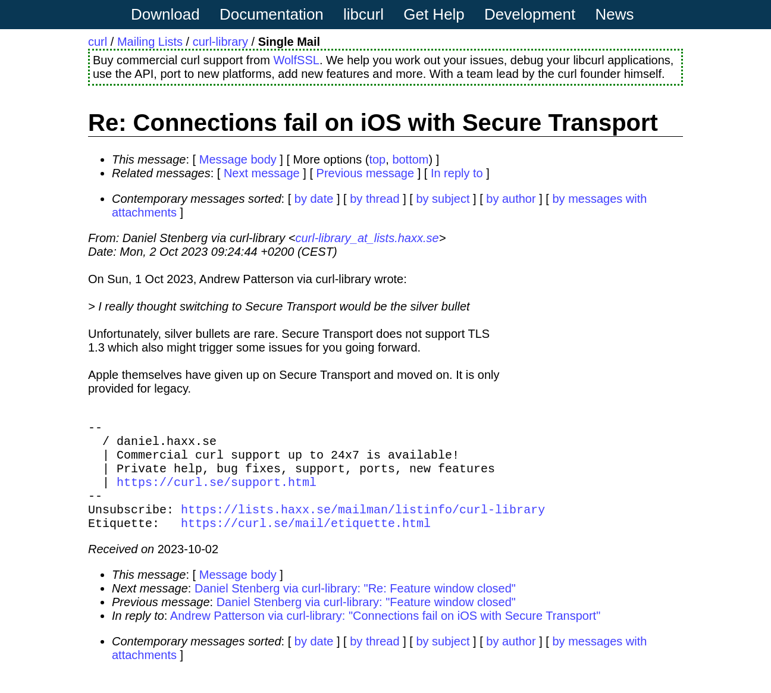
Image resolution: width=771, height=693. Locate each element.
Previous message (365, 173)
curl (97, 41)
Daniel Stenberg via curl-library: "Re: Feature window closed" (355, 607)
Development (529, 14)
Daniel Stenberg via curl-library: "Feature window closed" (366, 621)
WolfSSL (296, 60)
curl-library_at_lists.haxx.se (366, 237)
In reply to (457, 173)
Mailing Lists (150, 41)
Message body (238, 159)
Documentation (272, 14)
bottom (410, 159)
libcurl (363, 14)
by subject (442, 198)
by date (314, 198)
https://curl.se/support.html (216, 493)
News (615, 14)
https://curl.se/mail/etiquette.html (306, 542)
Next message (262, 173)
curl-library (220, 41)
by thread (374, 198)
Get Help (434, 14)
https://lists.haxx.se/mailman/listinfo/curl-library (363, 526)
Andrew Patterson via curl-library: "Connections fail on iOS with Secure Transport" (385, 634)
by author (510, 198)
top (377, 159)
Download (165, 14)
